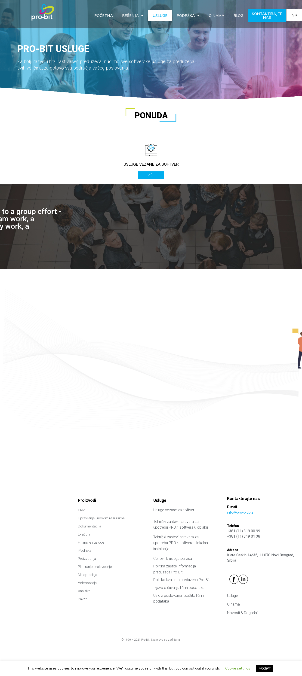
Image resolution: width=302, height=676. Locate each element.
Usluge (160, 15)
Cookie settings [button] (237, 668)
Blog (238, 15)
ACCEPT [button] (265, 668)
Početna (103, 15)
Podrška (188, 15)
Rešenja (132, 15)
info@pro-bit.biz (240, 512)
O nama (216, 15)
